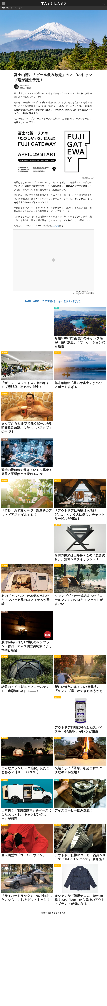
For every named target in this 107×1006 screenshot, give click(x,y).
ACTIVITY (4, 353)
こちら (56, 226)
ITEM (56, 309)
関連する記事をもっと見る (53, 913)
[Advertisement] (53, 964)
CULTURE (4, 440)
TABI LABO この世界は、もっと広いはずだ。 (53, 301)
